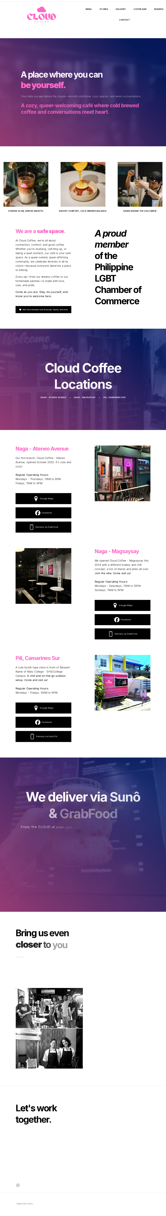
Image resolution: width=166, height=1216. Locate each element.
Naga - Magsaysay (84, 397)
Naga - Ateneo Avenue (53, 397)
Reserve (158, 9)
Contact (124, 20)
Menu (89, 9)
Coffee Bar (140, 9)
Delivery (121, 9)
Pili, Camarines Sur (114, 397)
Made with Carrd (25, 1204)
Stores (104, 9)
